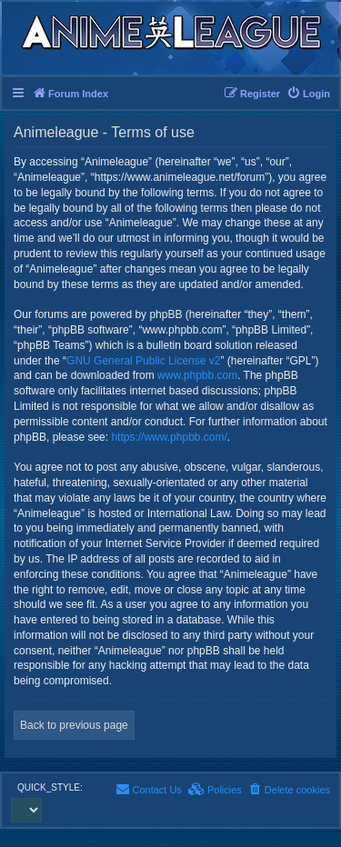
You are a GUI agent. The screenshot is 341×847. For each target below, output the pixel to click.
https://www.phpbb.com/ (168, 437)
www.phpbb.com (197, 375)
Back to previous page (74, 725)
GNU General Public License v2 (143, 360)
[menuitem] (308, 94)
